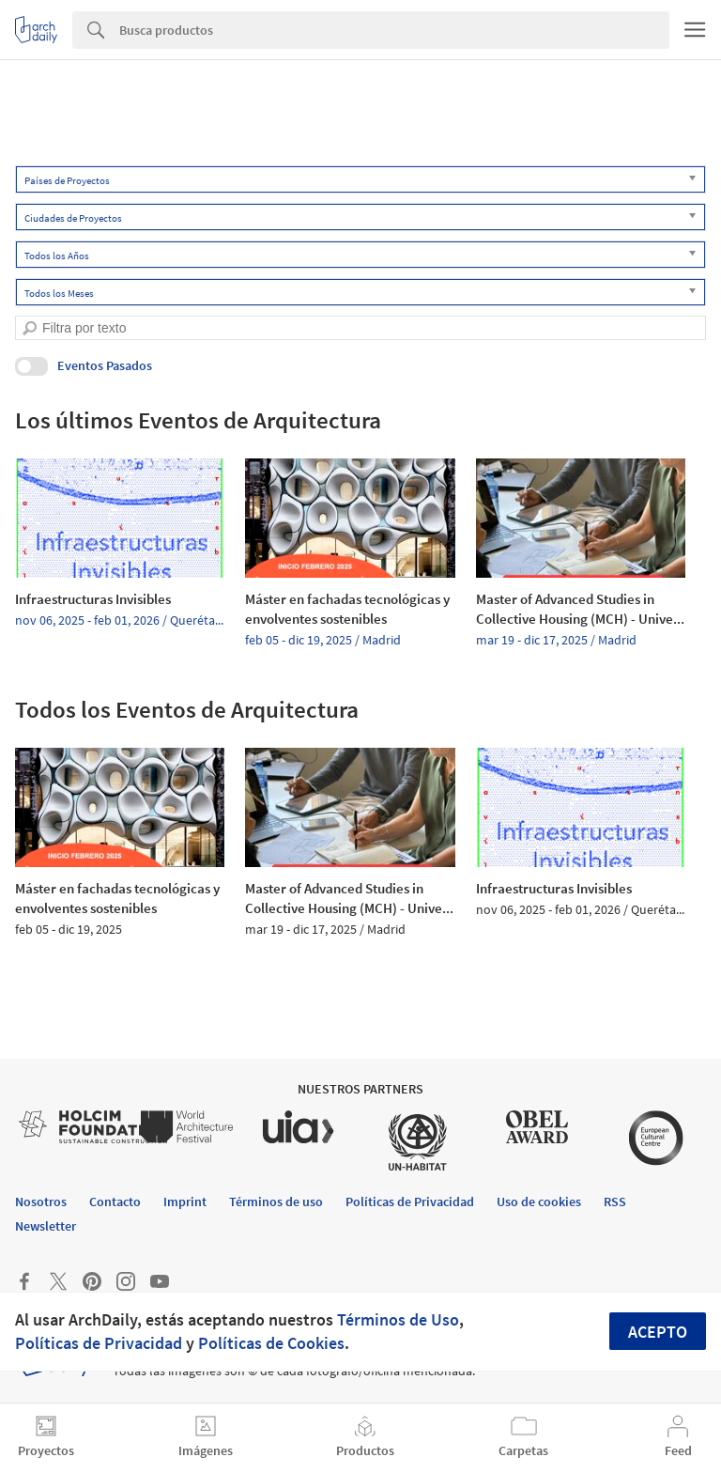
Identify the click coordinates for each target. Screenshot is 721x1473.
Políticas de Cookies (271, 1343)
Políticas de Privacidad (98, 1343)
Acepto (657, 1331)
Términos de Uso (398, 1319)
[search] (30, 328)
